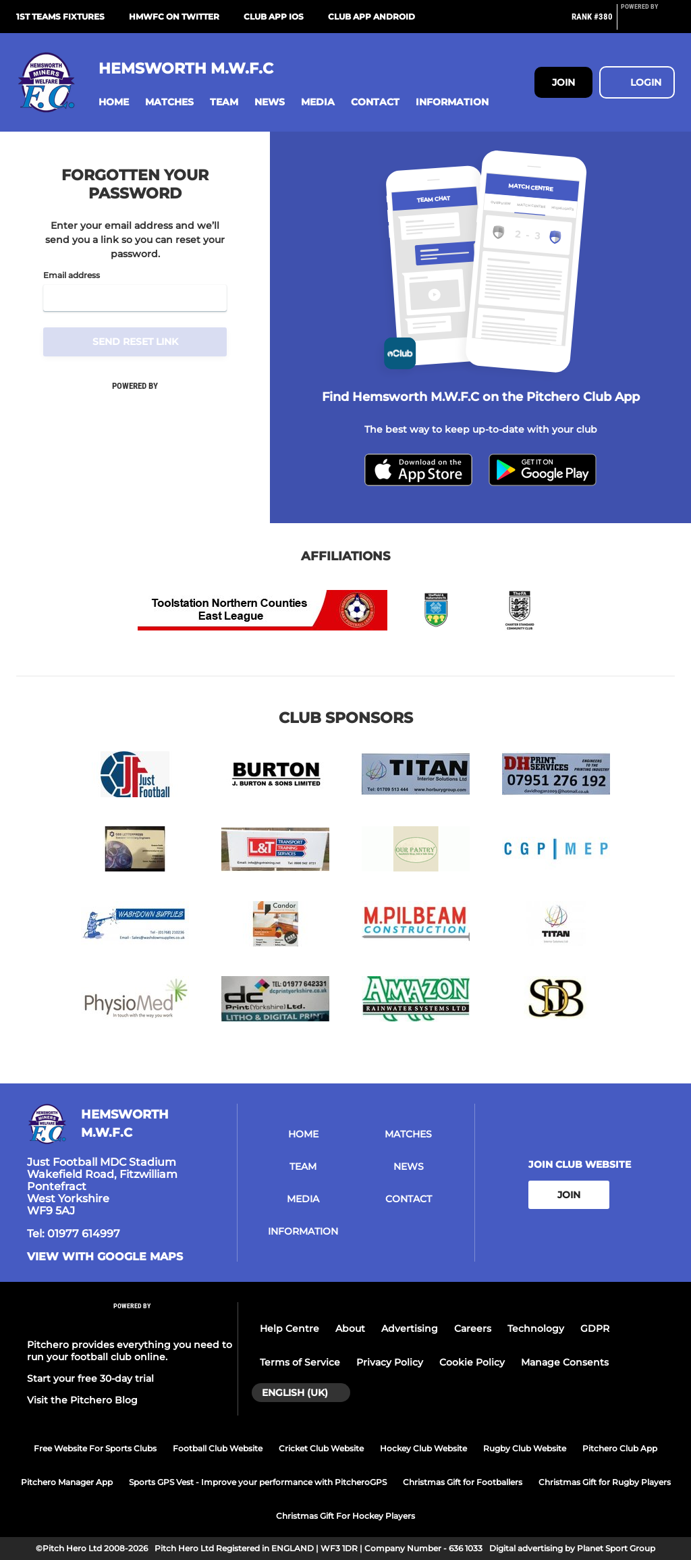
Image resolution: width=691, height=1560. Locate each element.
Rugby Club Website (524, 1448)
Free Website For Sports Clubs (95, 1448)
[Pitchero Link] (648, 22)
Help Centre (289, 1328)
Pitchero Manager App (67, 1482)
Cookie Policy (472, 1362)
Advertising (409, 1328)
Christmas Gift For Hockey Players (345, 1516)
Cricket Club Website (321, 1448)
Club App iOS (274, 16)
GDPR (594, 1328)
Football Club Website (217, 1448)
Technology (535, 1328)
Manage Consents (565, 1362)
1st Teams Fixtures (60, 16)
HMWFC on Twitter (174, 16)
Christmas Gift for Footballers (462, 1482)
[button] (113, 102)
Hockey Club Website (423, 1448)
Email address (71, 275)
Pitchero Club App (619, 1448)
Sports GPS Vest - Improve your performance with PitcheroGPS (258, 1482)
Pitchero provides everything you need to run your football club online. (129, 1351)
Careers (472, 1328)
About (350, 1328)
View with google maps (105, 1257)
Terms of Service (300, 1362)
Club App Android (371, 16)
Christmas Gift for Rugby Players (604, 1482)
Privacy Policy (389, 1362)
